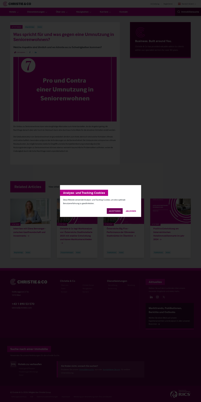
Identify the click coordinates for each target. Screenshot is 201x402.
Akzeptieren (115, 211)
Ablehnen (131, 211)
